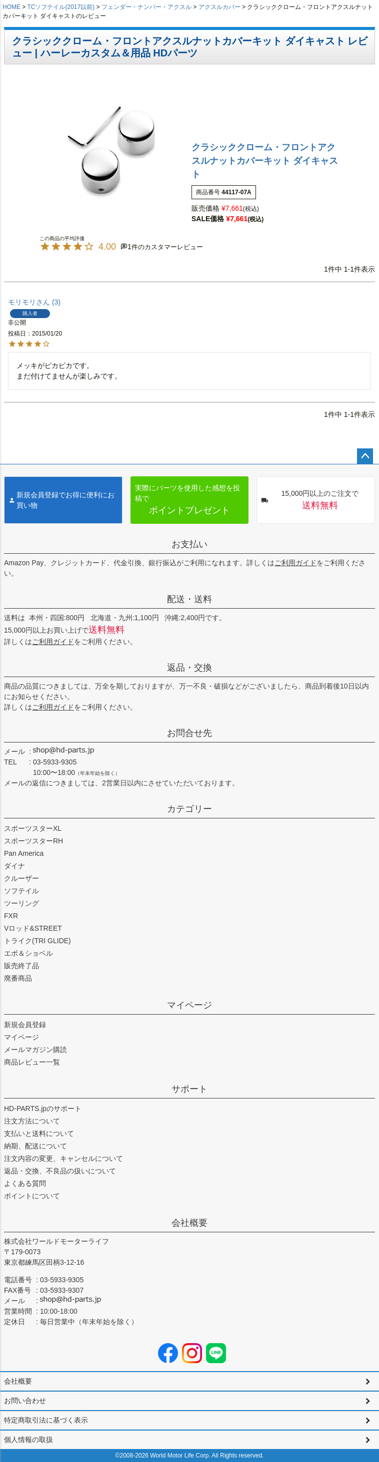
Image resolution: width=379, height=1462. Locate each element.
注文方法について (32, 1121)
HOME (11, 6)
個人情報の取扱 (28, 1440)
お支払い (190, 544)
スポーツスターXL (33, 828)
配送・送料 (189, 599)
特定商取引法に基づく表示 (46, 1420)
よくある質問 (25, 1183)
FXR (11, 916)
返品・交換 (189, 668)
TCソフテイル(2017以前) (60, 6)
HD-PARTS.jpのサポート (43, 1108)
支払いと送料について (39, 1133)
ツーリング (21, 903)
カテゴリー (189, 809)
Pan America (24, 853)
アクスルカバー (219, 6)
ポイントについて (32, 1196)
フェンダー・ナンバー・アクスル (147, 6)
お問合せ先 (189, 733)
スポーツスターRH (33, 841)
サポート (190, 1089)
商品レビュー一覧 (32, 1062)
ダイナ (14, 866)
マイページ (189, 1005)
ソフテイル (21, 891)
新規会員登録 (25, 1025)
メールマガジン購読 (35, 1050)
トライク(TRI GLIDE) (37, 941)
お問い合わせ (25, 1401)
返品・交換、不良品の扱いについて (60, 1171)
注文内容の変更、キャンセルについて (63, 1158)
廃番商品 (18, 978)
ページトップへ (365, 456)
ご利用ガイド (295, 563)
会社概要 (190, 1223)
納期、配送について (35, 1146)
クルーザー (21, 878)
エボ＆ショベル (28, 953)
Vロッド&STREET (33, 928)
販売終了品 (21, 966)
